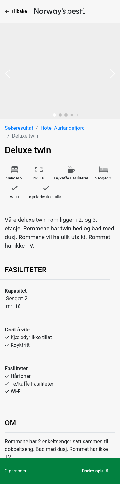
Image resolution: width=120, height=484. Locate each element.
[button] (7, 74)
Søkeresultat (19, 128)
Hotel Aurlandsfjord (63, 128)
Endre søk (95, 471)
